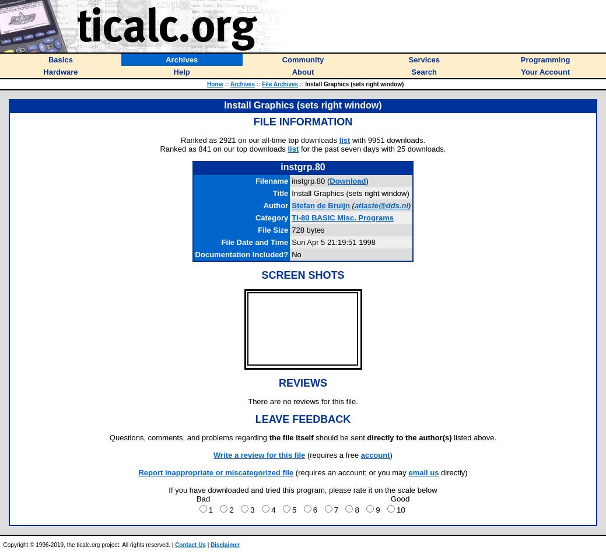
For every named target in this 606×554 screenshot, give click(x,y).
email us (423, 472)
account (375, 455)
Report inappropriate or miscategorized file (215, 472)
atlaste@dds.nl (381, 205)
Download (348, 181)
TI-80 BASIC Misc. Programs (343, 217)
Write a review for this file (259, 455)
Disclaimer (225, 545)
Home (215, 84)
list (345, 140)
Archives (242, 84)
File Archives (280, 84)
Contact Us (190, 545)
